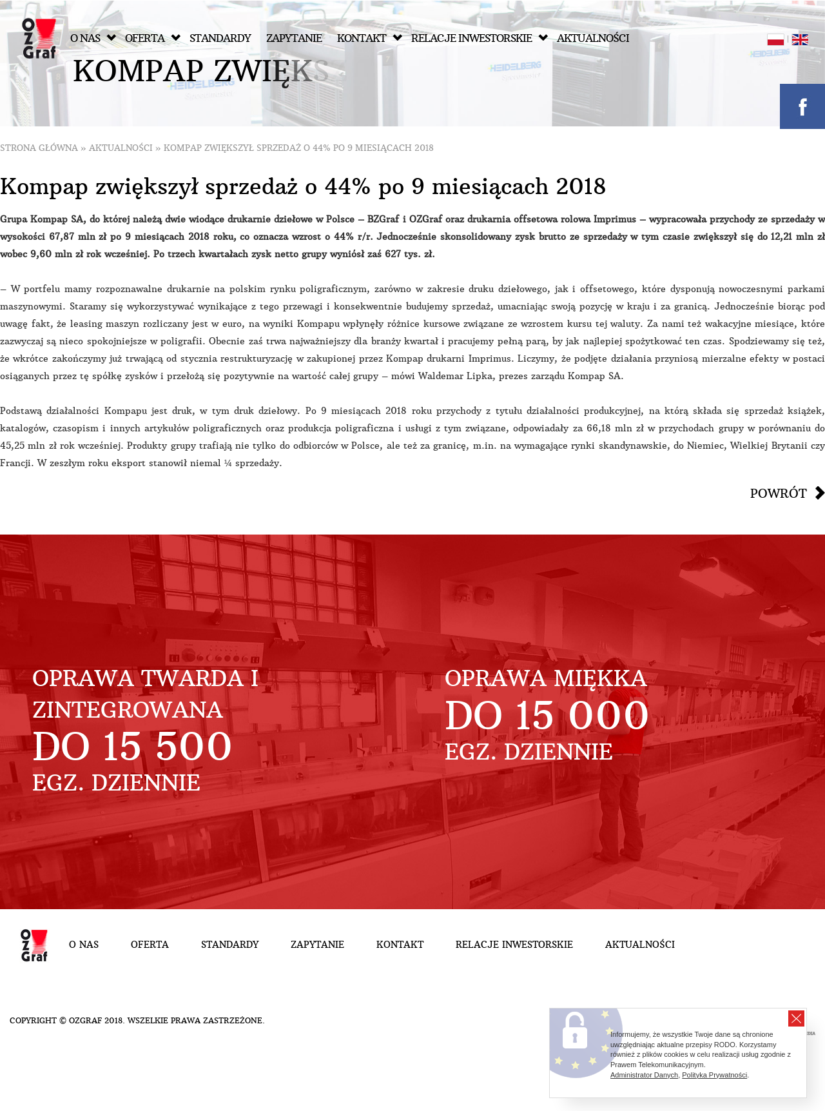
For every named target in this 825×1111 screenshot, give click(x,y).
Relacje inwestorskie (479, 38)
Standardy (220, 38)
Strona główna (39, 148)
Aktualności (593, 38)
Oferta (152, 38)
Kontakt (369, 38)
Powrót (778, 493)
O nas (93, 38)
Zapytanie (294, 38)
